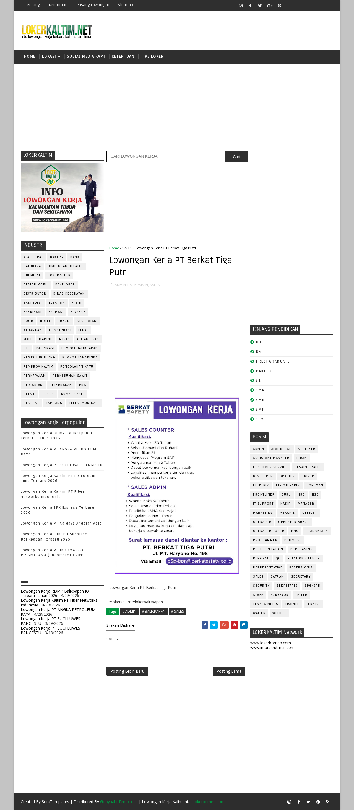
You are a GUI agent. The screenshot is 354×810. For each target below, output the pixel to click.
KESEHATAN (87, 321)
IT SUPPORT (263, 504)
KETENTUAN (123, 56)
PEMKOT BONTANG (39, 357)
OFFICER (309, 513)
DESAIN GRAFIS (308, 467)
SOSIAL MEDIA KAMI (86, 56)
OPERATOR (262, 522)
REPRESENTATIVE (267, 567)
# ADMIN (129, 611)
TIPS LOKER (152, 56)
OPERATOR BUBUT (293, 522)
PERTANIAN (33, 385)
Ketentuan (58, 4)
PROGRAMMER (265, 540)
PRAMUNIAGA (317, 531)
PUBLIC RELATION (268, 549)
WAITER (259, 613)
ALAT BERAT (33, 257)
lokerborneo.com (209, 801)
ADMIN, (121, 284)
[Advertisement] (177, 106)
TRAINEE (292, 604)
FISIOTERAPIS (288, 485)
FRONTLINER (264, 494)
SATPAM (277, 577)
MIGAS (64, 339)
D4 (258, 351)
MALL (28, 339)
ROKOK (48, 394)
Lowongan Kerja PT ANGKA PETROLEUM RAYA (58, 612)
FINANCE (78, 312)
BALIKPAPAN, (138, 284)
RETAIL (29, 394)
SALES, (155, 284)
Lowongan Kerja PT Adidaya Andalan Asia (61, 523)
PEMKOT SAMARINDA (80, 357)
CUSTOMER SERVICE (270, 467)
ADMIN (258, 449)
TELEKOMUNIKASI (84, 403)
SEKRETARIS (287, 586)
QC (278, 558)
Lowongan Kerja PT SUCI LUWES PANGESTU (62, 465)
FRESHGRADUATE (273, 361)
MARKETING (263, 513)
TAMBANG (54, 403)
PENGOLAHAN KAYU (76, 367)
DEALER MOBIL (36, 284)
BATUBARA (32, 266)
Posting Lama (229, 671)
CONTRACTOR (59, 275)
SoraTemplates (55, 801)
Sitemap (125, 4)
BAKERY (56, 257)
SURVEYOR (279, 595)
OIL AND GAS (88, 339)
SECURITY (261, 586)
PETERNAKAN (61, 385)
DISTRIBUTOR (35, 294)
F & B (77, 303)
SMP (260, 409)
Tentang (32, 4)
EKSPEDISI (33, 303)
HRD (301, 494)
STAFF (258, 595)
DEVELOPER (65, 284)
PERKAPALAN (35, 376)
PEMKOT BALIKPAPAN (79, 348)
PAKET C (264, 371)
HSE (315, 494)
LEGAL (83, 330)
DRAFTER (287, 476)
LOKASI (49, 56)
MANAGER (306, 504)
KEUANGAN (33, 330)
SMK (260, 399)
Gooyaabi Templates (118, 801)
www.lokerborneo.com (270, 642)
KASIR (285, 504)
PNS (83, 385)
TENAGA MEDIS (265, 604)
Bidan (301, 458)
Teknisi (313, 604)
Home (29, 56)
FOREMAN (315, 485)
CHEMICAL (32, 275)
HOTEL (45, 321)
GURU (286, 494)
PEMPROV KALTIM (38, 367)
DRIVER (308, 476)
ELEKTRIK (57, 303)
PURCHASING (301, 549)
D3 (258, 342)
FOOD (28, 321)
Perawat (261, 558)
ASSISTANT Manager (271, 458)
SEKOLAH (31, 403)
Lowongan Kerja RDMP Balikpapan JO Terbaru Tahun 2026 (55, 593)
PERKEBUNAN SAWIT (70, 376)
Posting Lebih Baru (127, 671)
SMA (260, 390)
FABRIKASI (33, 312)
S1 (258, 380)
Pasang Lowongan (92, 4)
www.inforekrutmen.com (272, 647)
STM (260, 419)
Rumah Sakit (72, 394)
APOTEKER (307, 449)
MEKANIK (288, 513)
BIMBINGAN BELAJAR (65, 266)
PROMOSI (292, 540)
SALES (127, 247)
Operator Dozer (268, 531)
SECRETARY (301, 577)
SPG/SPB (312, 586)
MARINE (45, 339)
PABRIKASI (45, 348)
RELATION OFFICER (304, 558)
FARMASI (56, 312)
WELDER (279, 613)
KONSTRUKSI (60, 330)
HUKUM (64, 321)
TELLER (302, 595)
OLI (26, 348)
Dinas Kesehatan (69, 294)
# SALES (177, 611)
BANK (75, 257)
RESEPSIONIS (301, 567)
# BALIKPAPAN (153, 611)
